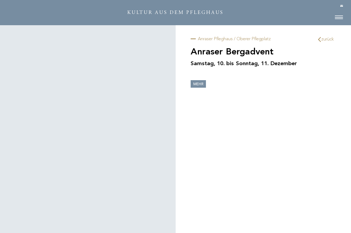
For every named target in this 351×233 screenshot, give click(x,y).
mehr (198, 84)
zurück (326, 39)
